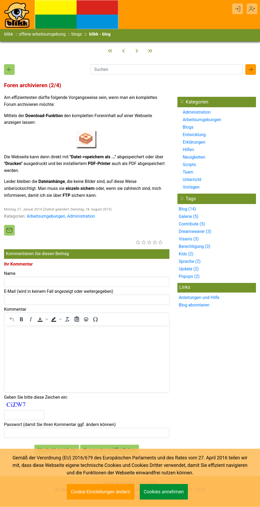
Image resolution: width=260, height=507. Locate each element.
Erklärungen (194, 142)
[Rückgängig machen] (12, 320)
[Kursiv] (30, 320)
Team (188, 172)
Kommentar (15, 310)
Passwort (60, 425)
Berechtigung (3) (194, 247)
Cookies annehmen (164, 491)
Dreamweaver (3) (195, 232)
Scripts (189, 165)
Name (9, 274)
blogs (76, 34)
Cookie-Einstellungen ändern (100, 491)
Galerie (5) (189, 217)
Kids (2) (186, 254)
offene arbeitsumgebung (42, 34)
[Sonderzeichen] (95, 320)
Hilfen (188, 150)
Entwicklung (194, 135)
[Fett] (21, 320)
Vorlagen (191, 187)
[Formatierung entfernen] (67, 320)
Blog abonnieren (194, 305)
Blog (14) (187, 209)
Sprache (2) (190, 262)
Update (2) (189, 269)
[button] (42, 320)
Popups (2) (189, 277)
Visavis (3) (189, 239)
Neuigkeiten (194, 157)
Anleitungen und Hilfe (199, 298)
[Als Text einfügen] (76, 320)
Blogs (188, 127)
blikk (8, 34)
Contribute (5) (192, 224)
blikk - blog (99, 34)
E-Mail (58, 292)
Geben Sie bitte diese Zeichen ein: (36, 398)
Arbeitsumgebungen (46, 217)
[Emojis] (86, 320)
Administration (81, 217)
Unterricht (192, 180)
